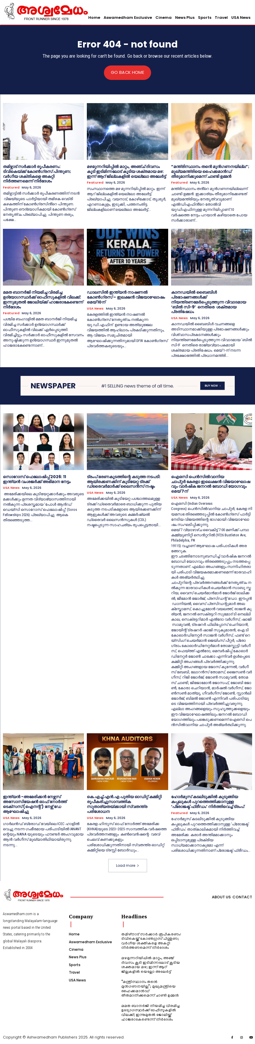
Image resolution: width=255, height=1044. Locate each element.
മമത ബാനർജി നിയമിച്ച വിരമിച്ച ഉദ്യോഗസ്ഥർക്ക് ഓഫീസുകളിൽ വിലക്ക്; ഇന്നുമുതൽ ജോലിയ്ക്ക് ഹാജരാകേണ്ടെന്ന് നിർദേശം (43, 299)
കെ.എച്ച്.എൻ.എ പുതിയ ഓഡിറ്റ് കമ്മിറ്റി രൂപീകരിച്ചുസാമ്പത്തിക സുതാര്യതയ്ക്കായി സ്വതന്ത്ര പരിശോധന (124, 804)
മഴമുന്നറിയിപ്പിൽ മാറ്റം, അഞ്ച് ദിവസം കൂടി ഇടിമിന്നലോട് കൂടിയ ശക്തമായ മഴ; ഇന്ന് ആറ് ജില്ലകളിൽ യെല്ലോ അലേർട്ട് (126, 171)
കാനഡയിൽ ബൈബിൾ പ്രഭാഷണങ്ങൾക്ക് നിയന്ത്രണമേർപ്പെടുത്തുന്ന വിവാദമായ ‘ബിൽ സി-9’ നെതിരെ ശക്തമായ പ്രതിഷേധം (208, 302)
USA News (95, 308)
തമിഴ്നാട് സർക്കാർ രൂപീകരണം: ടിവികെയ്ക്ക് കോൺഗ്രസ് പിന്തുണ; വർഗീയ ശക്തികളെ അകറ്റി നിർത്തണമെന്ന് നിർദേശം (37, 174)
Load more (127, 865)
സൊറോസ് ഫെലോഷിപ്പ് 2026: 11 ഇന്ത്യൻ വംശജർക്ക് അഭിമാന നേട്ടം (37, 478)
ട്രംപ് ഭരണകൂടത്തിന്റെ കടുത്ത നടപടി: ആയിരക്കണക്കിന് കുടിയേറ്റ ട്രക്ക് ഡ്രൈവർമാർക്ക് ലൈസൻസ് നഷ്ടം (123, 481)
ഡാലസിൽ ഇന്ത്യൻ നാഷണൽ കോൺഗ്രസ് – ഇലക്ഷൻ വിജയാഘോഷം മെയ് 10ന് (126, 297)
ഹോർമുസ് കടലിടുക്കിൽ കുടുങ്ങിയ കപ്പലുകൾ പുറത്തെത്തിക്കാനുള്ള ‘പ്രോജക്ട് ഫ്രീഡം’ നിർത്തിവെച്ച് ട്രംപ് (207, 801)
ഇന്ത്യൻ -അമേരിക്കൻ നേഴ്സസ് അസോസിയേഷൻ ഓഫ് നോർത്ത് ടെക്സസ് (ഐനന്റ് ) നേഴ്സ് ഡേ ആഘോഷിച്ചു (35, 804)
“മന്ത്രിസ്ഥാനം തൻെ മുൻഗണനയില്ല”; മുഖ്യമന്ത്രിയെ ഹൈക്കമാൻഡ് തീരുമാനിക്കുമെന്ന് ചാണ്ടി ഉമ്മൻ (210, 171)
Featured (11, 187)
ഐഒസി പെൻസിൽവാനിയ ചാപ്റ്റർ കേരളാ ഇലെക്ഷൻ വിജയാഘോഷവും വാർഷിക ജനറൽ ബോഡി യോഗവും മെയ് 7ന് (210, 483)
